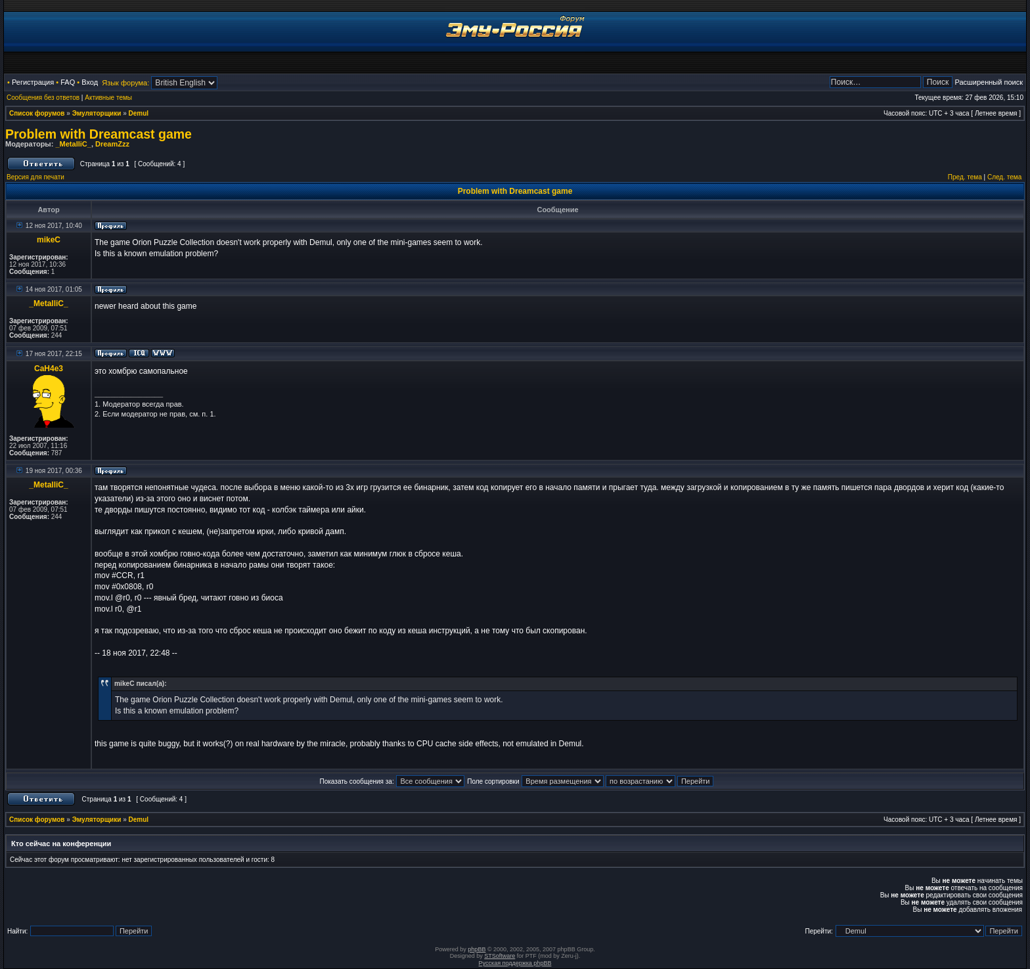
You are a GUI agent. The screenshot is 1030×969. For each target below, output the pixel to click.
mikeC (48, 239)
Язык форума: (125, 83)
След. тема (1004, 177)
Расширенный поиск (988, 82)
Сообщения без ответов (43, 97)
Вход (89, 82)
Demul (139, 113)
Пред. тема (965, 177)
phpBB (476, 949)
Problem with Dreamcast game (98, 134)
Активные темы (108, 97)
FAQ (67, 82)
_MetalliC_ (73, 144)
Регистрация (33, 82)
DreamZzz (112, 144)
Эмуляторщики (97, 113)
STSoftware (499, 956)
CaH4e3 (48, 368)
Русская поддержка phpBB (515, 963)
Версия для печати (35, 177)
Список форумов (37, 113)
